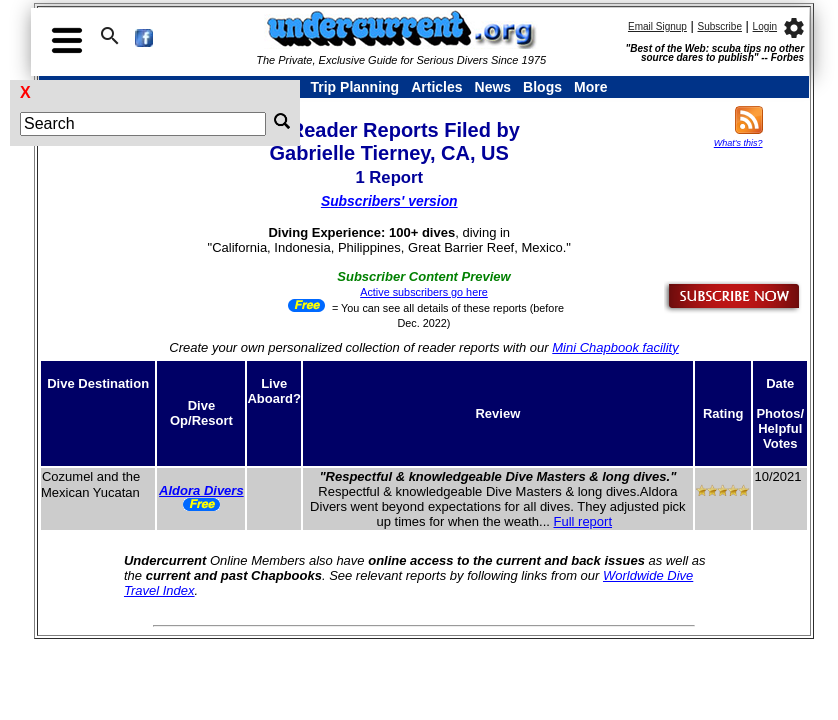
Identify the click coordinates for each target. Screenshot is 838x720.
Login (765, 26)
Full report (583, 521)
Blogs (542, 87)
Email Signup (657, 26)
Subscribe (720, 26)
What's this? (738, 143)
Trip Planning (354, 87)
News (493, 87)
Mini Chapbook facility (615, 347)
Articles (436, 87)
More (590, 87)
